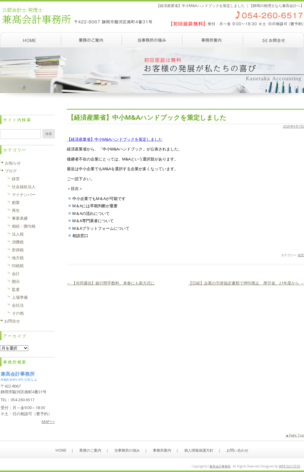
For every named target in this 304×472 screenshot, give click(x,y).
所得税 (18, 250)
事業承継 (20, 218)
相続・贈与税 (24, 226)
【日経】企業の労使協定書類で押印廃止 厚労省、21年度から (246, 283)
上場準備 (20, 297)
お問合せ (12, 321)
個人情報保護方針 (198, 450)
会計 (16, 273)
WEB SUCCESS (289, 466)
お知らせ (13, 163)
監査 (16, 289)
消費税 (18, 242)
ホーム (30, 39)
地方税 (18, 257)
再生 (16, 210)
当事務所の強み (152, 39)
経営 (301, 255)
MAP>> (48, 421)
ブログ (11, 171)
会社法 (18, 305)
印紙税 (18, 265)
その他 (18, 313)
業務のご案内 (91, 39)
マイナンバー (24, 194)
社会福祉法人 (24, 186)
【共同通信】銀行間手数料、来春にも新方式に (111, 283)
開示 (16, 281)
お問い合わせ (273, 39)
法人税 (18, 234)
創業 (16, 202)
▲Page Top (294, 435)
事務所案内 (212, 39)
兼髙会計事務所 (220, 466)
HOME (61, 450)
